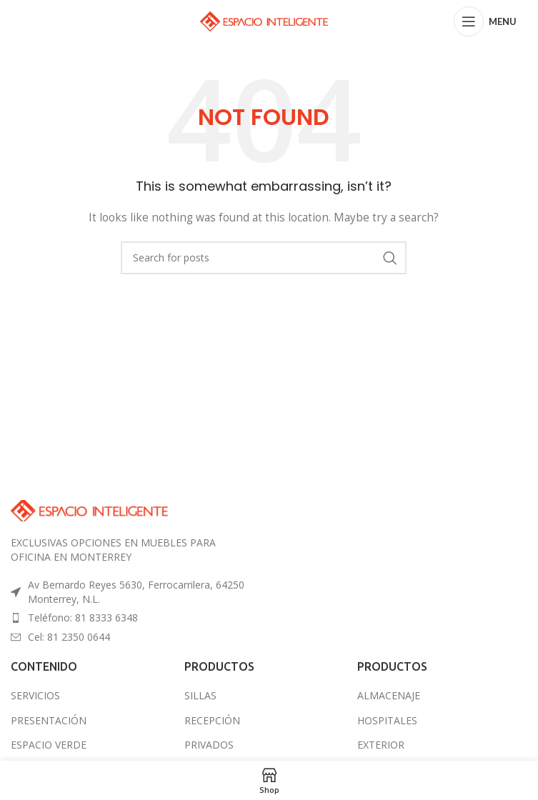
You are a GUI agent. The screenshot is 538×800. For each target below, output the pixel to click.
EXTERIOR (380, 744)
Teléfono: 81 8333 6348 (83, 617)
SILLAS (200, 695)
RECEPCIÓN (212, 720)
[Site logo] (264, 20)
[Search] (264, 257)
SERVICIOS (35, 695)
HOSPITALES (387, 720)
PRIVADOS (209, 744)
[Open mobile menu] (485, 21)
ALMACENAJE (388, 695)
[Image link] (89, 509)
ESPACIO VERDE (48, 744)
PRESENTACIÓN (48, 720)
